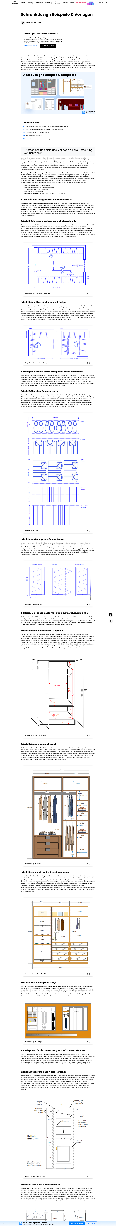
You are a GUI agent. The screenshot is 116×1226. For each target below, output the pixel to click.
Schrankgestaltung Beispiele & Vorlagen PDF (40, 139)
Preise (72, 2)
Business (65, 2)
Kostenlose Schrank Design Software (37, 132)
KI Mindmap (57, 2)
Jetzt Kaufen (91, 1223)
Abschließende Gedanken (34, 136)
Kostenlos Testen (77, 1223)
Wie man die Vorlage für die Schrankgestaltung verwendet (44, 129)
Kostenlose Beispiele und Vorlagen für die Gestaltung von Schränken (47, 126)
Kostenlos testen (48, 46)
